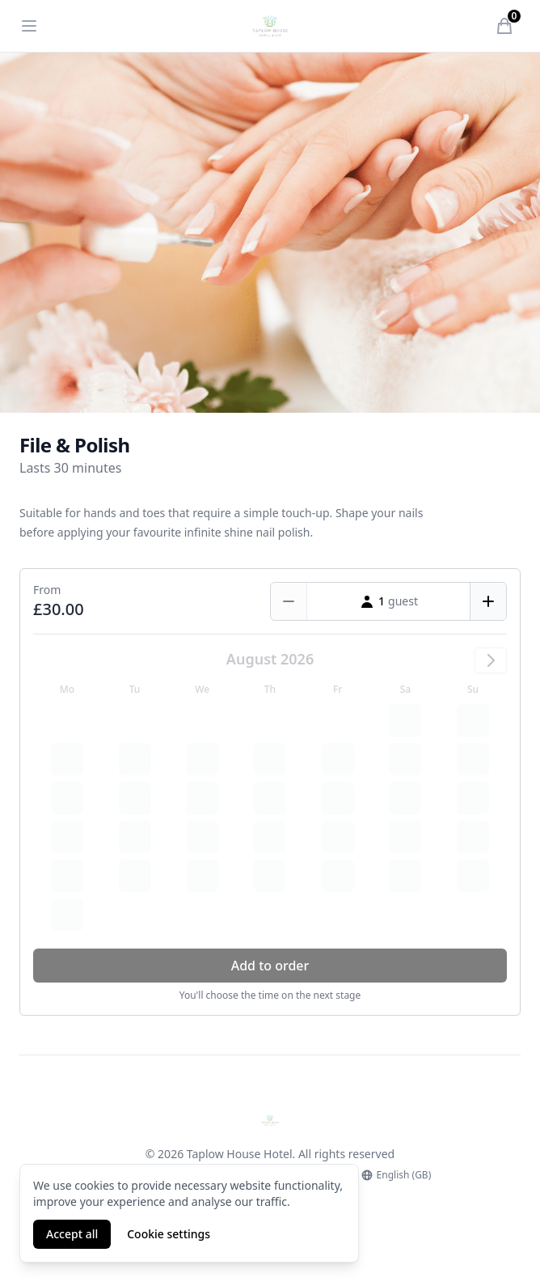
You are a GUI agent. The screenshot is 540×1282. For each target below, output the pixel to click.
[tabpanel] (270, 233)
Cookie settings (168, 1234)
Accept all (72, 1234)
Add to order (270, 965)
